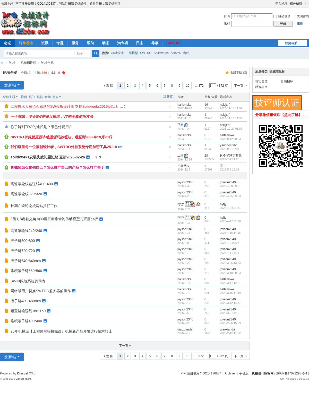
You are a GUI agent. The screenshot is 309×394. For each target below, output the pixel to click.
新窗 (170, 96)
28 (206, 155)
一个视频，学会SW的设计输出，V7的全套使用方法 (52, 116)
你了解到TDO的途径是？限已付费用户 (41, 127)
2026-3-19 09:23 (230, 272)
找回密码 (303, 16)
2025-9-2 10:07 (229, 148)
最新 (24, 97)
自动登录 (281, 16)
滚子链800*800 (23, 241)
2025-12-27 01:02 (231, 128)
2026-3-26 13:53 (230, 262)
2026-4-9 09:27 (229, 242)
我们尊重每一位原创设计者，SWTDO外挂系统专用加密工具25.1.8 (64, 147)
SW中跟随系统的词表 (28, 281)
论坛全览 (47, 63)
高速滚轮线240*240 (26, 231)
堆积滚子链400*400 (26, 321)
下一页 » (125, 345)
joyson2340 (185, 182)
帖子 (80, 53)
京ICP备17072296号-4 (291, 373)
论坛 (12, 63)
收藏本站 (7, 3)
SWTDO (173, 43)
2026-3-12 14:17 (230, 303)
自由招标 (287, 81)
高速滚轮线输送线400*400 (32, 184)
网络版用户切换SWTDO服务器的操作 (41, 291)
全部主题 (9, 97)
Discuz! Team (23, 378)
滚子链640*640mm (26, 261)
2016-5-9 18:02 (229, 169)
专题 (60, 43)
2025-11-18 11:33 (231, 118)
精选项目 (261, 87)
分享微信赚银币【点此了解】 (278, 115)
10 (187, 85)
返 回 (109, 85)
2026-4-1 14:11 (229, 252)
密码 (227, 23)
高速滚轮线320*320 (26, 194)
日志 (139, 43)
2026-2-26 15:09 (230, 323)
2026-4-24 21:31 (230, 207)
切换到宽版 (306, 3)
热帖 (40, 97)
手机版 (243, 373)
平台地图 (281, 3)
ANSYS (176, 53)
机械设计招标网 (2, 63)
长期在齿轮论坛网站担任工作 (34, 206)
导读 (154, 43)
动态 (105, 43)
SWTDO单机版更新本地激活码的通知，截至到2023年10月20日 (61, 137)
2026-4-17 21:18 (230, 221)
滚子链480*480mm (26, 301)
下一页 (238, 85)
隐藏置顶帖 (169, 128)
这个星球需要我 (231, 155)
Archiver (230, 373)
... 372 (199, 85)
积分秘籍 (296, 3)
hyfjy (180, 204)
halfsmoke (184, 104)
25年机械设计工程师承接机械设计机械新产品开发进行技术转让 (61, 331)
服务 (75, 43)
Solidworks (161, 53)
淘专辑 (122, 43)
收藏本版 (238, 72)
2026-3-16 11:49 (230, 292)
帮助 (90, 43)
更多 (55, 97)
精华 (48, 97)
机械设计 (117, 53)
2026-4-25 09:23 (230, 196)
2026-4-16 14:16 (230, 232)
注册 (300, 23)
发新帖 (10, 85)
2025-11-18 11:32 (231, 108)
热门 (32, 97)
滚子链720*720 (23, 251)
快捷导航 (291, 43)
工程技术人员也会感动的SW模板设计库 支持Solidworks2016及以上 (64, 106)
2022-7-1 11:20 (229, 159)
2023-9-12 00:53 (230, 138)
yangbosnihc (228, 145)
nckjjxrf (224, 104)
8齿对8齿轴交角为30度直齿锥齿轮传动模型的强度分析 (54, 219)
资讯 (44, 43)
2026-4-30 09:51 (230, 185)
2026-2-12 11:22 (230, 333)
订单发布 (26, 43)
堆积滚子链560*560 (26, 271)
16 (206, 104)
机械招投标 (28, 63)
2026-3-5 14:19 (229, 313)
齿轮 (186, 53)
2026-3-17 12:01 (230, 282)
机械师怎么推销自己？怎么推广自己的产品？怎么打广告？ (57, 167)
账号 (227, 16)
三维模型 (132, 53)
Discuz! (22, 373)
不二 (223, 166)
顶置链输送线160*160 (28, 311)
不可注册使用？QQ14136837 (201, 373)
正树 (180, 125)
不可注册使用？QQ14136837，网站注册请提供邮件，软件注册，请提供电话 (68, 3)
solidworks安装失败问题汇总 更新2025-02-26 (48, 157)
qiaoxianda (184, 329)
